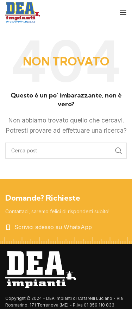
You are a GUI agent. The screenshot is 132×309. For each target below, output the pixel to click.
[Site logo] (22, 11)
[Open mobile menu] (123, 12)
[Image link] (40, 268)
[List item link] (66, 227)
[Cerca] (66, 151)
